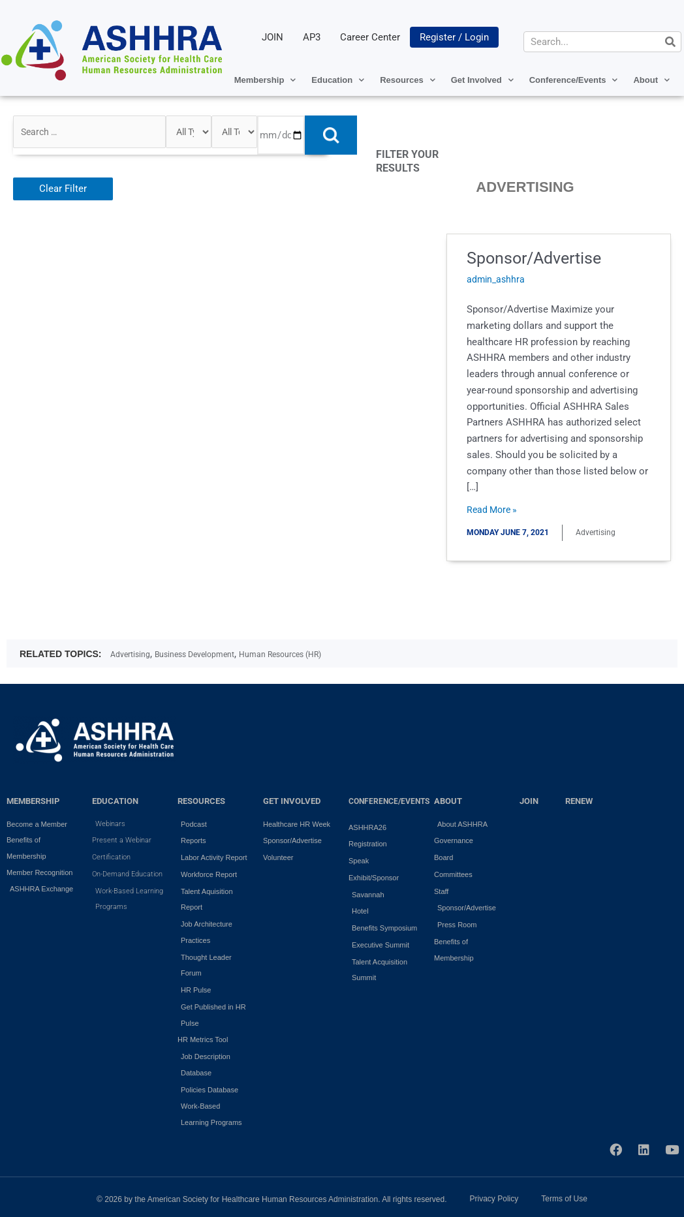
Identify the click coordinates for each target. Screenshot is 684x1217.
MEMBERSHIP (33, 801)
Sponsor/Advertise (542, 258)
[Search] (670, 42)
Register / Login (454, 37)
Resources (407, 79)
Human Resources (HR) (280, 654)
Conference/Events (573, 79)
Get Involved (482, 79)
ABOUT (448, 801)
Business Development (194, 654)
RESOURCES (201, 801)
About (651, 79)
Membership (265, 79)
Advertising (130, 654)
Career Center (370, 37)
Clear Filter (63, 188)
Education (337, 79)
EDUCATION (115, 801)
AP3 (311, 37)
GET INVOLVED (291, 801)
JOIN (272, 37)
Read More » (498, 509)
